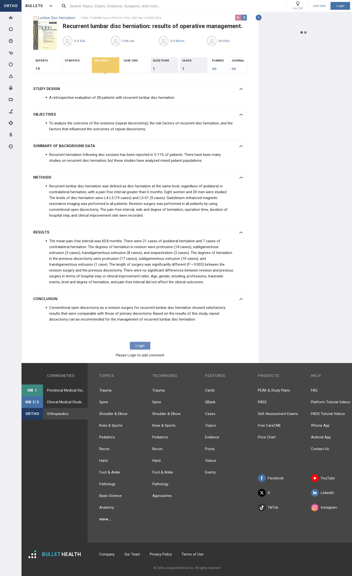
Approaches (162, 496)
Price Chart (267, 437)
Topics (210, 425)
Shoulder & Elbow (113, 414)
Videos (210, 460)
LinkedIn (322, 493)
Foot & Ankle (109, 472)
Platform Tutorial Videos (330, 402)
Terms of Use (193, 554)
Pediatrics (107, 437)
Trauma (105, 390)
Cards (210, 390)
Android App (321, 437)
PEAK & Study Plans (274, 390)
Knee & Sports (110, 425)
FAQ (314, 390)
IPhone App (320, 425)
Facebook (271, 478)
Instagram (324, 507)
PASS (262, 402)
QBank (210, 402)
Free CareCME (269, 425)
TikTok (268, 507)
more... (105, 519)
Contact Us (320, 449)
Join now (319, 6)
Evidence (212, 437)
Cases (210, 414)
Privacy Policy (161, 554)
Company (107, 554)
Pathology (107, 484)
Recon (104, 449)
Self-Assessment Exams (278, 414)
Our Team (132, 554)
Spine (103, 402)
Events (210, 472)
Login (340, 6)
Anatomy (106, 507)
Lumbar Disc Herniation (54, 18)
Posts (210, 449)
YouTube (323, 478)
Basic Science (110, 496)
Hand (103, 460)
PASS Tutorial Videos (328, 414)
